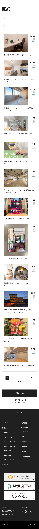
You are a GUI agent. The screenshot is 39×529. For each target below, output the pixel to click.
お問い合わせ (25, 456)
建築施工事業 (7, 450)
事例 (22, 436)
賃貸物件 (25, 432)
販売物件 (25, 427)
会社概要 (24, 441)
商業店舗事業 (7, 455)
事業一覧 (6, 432)
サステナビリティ (9, 459)
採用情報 (24, 446)
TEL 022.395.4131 (8, 511)
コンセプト (6, 423)
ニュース (5, 464)
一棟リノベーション (9, 437)
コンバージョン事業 (9, 446)
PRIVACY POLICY (6, 525)
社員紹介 (24, 451)
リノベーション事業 (9, 441)
